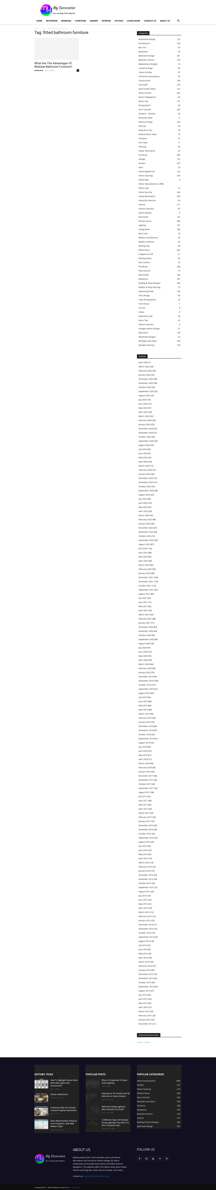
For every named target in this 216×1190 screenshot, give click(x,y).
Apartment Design (147, 39)
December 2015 (146, 875)
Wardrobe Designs (147, 336)
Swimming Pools (146, 291)
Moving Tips (144, 246)
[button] (178, 21)
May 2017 (143, 804)
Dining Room (144, 105)
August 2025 (144, 395)
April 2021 (143, 610)
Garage (142, 159)
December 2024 (146, 428)
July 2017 (143, 796)
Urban (141, 312)
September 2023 (146, 490)
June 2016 (143, 850)
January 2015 (145, 920)
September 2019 (146, 689)
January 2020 (145, 672)
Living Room (133, 20)
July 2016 (143, 846)
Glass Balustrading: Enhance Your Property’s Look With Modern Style (63, 1123)
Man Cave (143, 233)
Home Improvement (148, 184)
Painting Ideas (145, 258)
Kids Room (143, 217)
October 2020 (145, 635)
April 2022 (143, 561)
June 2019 (143, 701)
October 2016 (145, 833)
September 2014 (146, 937)
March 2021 (144, 614)
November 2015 (146, 879)
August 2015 (144, 891)
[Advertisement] (131, 10)
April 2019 (143, 709)
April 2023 (143, 511)
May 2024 (143, 457)
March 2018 (144, 763)
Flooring (142, 146)
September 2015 (146, 887)
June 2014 (143, 949)
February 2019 (145, 718)
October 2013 (145, 982)
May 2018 (143, 755)
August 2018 (144, 742)
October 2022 (145, 536)
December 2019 (146, 676)
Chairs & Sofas (145, 72)
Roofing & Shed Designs (149, 283)
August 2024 (144, 445)
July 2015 (143, 895)
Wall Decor (143, 332)
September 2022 (146, 540)
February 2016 (145, 866)
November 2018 (146, 730)
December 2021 (146, 577)
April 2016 (143, 858)
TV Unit (142, 308)
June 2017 (143, 800)
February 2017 (145, 817)
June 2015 (143, 899)
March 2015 (144, 912)
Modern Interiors (146, 241)
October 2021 (145, 585)
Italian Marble (145, 212)
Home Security (145, 192)
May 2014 (143, 953)
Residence (143, 279)
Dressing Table (145, 117)
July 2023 (143, 499)
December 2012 (146, 1023)
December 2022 (146, 527)
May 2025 (143, 408)
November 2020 (146, 631)
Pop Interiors (144, 270)
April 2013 (143, 1007)
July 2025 (143, 399)
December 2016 (146, 825)
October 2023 (145, 486)
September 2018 (146, 738)
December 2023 (146, 478)
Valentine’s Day (145, 316)
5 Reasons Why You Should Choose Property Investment (63, 1109)
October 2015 (145, 883)
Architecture (144, 43)
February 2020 (145, 668)
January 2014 (145, 970)
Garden (94, 20)
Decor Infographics (147, 97)
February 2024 (145, 470)
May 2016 (143, 854)
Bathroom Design (147, 55)
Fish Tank (143, 142)
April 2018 (143, 759)
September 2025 (146, 391)
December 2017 (146, 775)
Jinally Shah (38, 70)
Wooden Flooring (146, 345)
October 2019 (145, 685)
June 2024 (143, 453)
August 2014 (144, 941)
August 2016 (144, 842)
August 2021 (144, 594)
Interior (106, 20)
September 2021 (146, 589)
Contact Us (150, 20)
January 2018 (145, 771)
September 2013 (146, 986)
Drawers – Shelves (147, 113)
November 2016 (146, 829)
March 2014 (144, 961)
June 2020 (143, 651)
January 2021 (145, 623)
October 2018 (145, 734)
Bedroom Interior (146, 60)
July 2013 (143, 995)
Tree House (144, 303)
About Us (165, 20)
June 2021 (143, 602)
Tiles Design (144, 295)
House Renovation (147, 196)
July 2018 (143, 747)
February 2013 (145, 1015)
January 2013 (145, 1019)
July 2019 (143, 697)
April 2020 (143, 660)
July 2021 (143, 598)
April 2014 (143, 957)
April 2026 (143, 362)
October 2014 (145, 933)
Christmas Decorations (149, 76)
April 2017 (143, 809)
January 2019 (145, 722)
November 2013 (146, 978)
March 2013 (144, 1011)
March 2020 (144, 664)
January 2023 (145, 523)
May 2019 (143, 705)
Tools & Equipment (147, 299)
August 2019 (144, 693)
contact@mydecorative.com (96, 1176)
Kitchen (119, 20)
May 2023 (143, 507)
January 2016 (145, 871)
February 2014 (145, 966)
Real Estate (144, 274)
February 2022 (145, 569)
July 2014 (143, 945)
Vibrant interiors (146, 324)
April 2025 (143, 412)
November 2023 (146, 482)
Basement (143, 51)
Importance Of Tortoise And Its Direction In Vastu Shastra (116, 1094)
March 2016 (144, 862)
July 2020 (143, 647)
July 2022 (143, 548)
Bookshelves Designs (148, 64)
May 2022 (143, 556)
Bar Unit (142, 47)
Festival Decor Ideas (148, 134)
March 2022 (144, 565)
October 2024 (145, 437)
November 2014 (146, 928)
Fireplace (143, 138)
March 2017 (144, 813)
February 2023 (145, 519)
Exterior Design (146, 122)
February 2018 (145, 767)
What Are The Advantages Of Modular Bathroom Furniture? (53, 65)
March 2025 (144, 416)
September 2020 (146, 639)
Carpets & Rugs (146, 68)
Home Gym (144, 179)
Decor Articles (145, 93)
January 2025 (145, 424)
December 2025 (146, 379)
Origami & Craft (146, 254)
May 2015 (143, 904)
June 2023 (143, 503)
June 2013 (143, 999)
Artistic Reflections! (59, 1094)
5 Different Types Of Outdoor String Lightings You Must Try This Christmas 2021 (115, 1122)
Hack (141, 167)
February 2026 (145, 370)
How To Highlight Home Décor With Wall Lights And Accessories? (64, 1083)
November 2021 (146, 581)
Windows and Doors (148, 341)
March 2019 (144, 713)
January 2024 (145, 474)
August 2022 (144, 544)
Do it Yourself (145, 109)
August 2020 (144, 643)
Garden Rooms (144, 1042)
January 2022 (145, 573)
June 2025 (143, 403)
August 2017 (144, 792)
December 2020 (146, 627)
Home (39, 20)
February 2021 (145, 618)
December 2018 (146, 726)
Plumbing (143, 266)
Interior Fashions (146, 208)
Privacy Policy (75, 1187)
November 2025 (146, 383)
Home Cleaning (146, 175)
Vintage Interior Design (149, 328)
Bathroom (51, 20)
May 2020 (143, 656)
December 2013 (146, 974)
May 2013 (143, 1003)
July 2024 (143, 449)
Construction (144, 80)
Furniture (80, 20)
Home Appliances (147, 171)
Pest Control (144, 262)
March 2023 (144, 515)
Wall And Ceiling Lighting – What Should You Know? (114, 1108)
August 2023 (144, 494)
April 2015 (143, 908)
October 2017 (145, 784)
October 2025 (145, 387)
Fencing (142, 126)
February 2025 (145, 420)
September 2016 (146, 837)
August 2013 (144, 990)
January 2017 (145, 821)
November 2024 (146, 432)
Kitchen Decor (145, 221)
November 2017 (146, 780)
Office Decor (144, 250)
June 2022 (143, 552)
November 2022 (146, 532)
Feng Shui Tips (145, 130)
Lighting (142, 225)
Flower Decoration (147, 150)
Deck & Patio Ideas (147, 88)
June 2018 (143, 751)
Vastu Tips (143, 320)
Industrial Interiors (147, 200)
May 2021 (143, 606)
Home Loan (144, 188)
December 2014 (146, 924)
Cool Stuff (143, 84)
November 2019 (146, 680)
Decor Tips (143, 101)
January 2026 (145, 375)
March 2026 (144, 366)
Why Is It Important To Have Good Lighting (114, 1081)
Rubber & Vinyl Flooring (149, 287)
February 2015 (145, 916)
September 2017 (146, 788)
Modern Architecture (148, 237)
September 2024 (146, 441)
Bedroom (66, 20)
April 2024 (143, 461)
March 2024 (144, 465)
